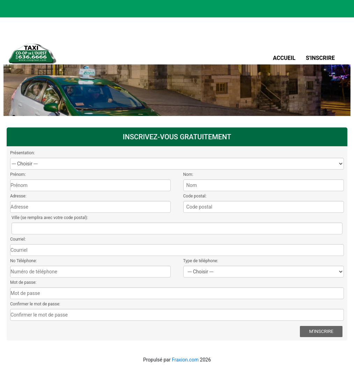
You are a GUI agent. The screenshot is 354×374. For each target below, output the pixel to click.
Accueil (284, 58)
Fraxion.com (185, 360)
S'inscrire (320, 58)
